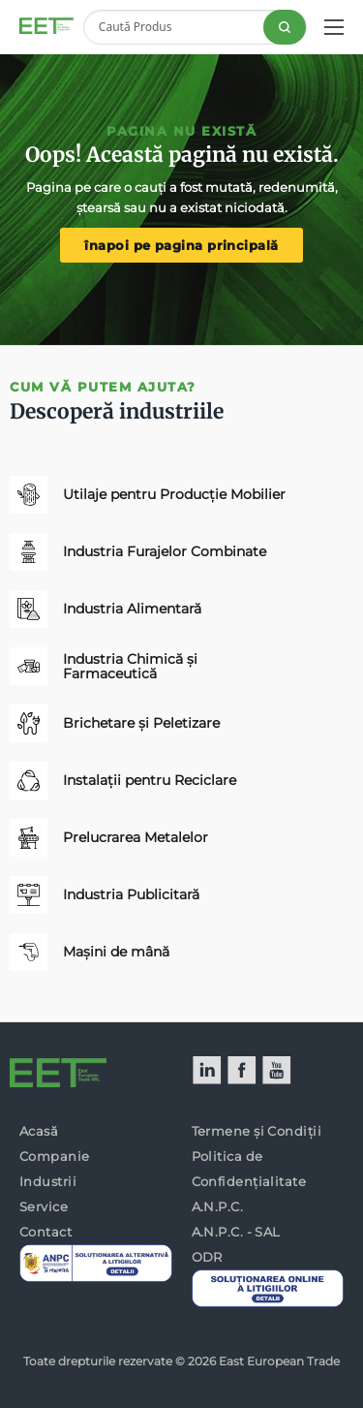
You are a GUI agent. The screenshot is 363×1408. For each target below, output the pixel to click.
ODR (207, 1257)
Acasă (38, 1131)
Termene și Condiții (257, 1131)
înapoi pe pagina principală (181, 245)
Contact (45, 1231)
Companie (54, 1156)
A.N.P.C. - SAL (236, 1231)
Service (43, 1206)
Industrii (47, 1181)
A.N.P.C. (218, 1206)
